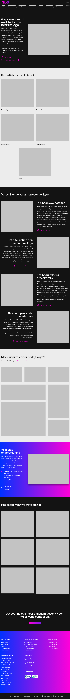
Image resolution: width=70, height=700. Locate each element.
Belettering (49, 6)
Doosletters (33, 6)
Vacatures (16, 696)
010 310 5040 (5, 675)
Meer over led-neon (23, 266)
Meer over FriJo (9, 487)
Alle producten (53, 648)
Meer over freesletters (47, 306)
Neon (41, 6)
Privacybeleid (26, 696)
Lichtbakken (22, 6)
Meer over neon (45, 231)
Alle (3, 6)
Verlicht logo (6, 648)
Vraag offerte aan (10, 60)
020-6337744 (37, 696)
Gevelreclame (53, 643)
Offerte (7, 490)
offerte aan (20, 361)
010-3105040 (48, 696)
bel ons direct (29, 361)
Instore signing (53, 647)
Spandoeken (29, 650)
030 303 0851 (5, 684)
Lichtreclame (11, 6)
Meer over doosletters (22, 342)
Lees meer (8, 57)
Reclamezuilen (30, 648)
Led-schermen (6, 650)
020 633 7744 (5, 665)
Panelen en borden (31, 645)
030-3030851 (59, 696)
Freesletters (59, 6)
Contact (35, 623)
